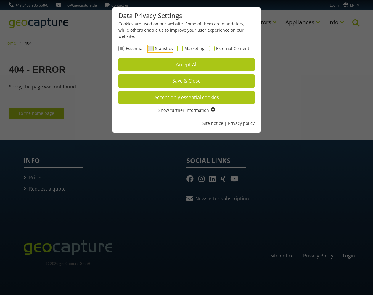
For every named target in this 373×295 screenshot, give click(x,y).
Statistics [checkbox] (164, 48)
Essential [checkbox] (135, 48)
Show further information (186, 110)
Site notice (212, 123)
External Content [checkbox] (232, 48)
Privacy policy (241, 123)
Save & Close (186, 81)
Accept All (186, 64)
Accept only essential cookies (186, 97)
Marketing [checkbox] (194, 48)
